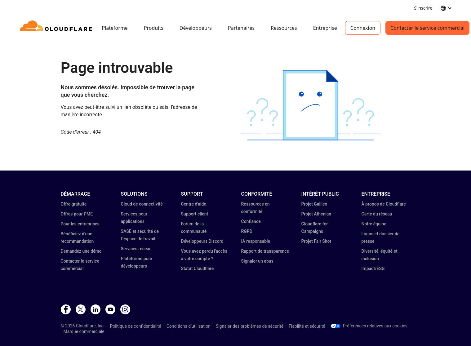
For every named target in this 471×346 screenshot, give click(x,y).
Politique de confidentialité (135, 326)
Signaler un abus (257, 261)
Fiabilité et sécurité (307, 326)
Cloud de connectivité (142, 204)
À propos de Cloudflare (384, 204)
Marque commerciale (84, 331)
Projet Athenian (316, 213)
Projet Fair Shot (316, 241)
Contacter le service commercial (427, 27)
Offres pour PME (77, 213)
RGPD (246, 231)
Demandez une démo (81, 251)
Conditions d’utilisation (189, 326)
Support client (194, 213)
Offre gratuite (74, 204)
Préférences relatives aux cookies (369, 325)
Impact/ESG (373, 268)
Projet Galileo (314, 204)
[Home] (57, 28)
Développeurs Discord (202, 241)
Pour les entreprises (80, 223)
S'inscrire (423, 8)
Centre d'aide (193, 204)
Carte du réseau (377, 213)
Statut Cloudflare (197, 268)
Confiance (251, 221)
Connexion (362, 27)
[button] (310, 105)
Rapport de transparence (265, 251)
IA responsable (255, 241)
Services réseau (136, 248)
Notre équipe (374, 223)
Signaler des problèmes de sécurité (249, 326)
